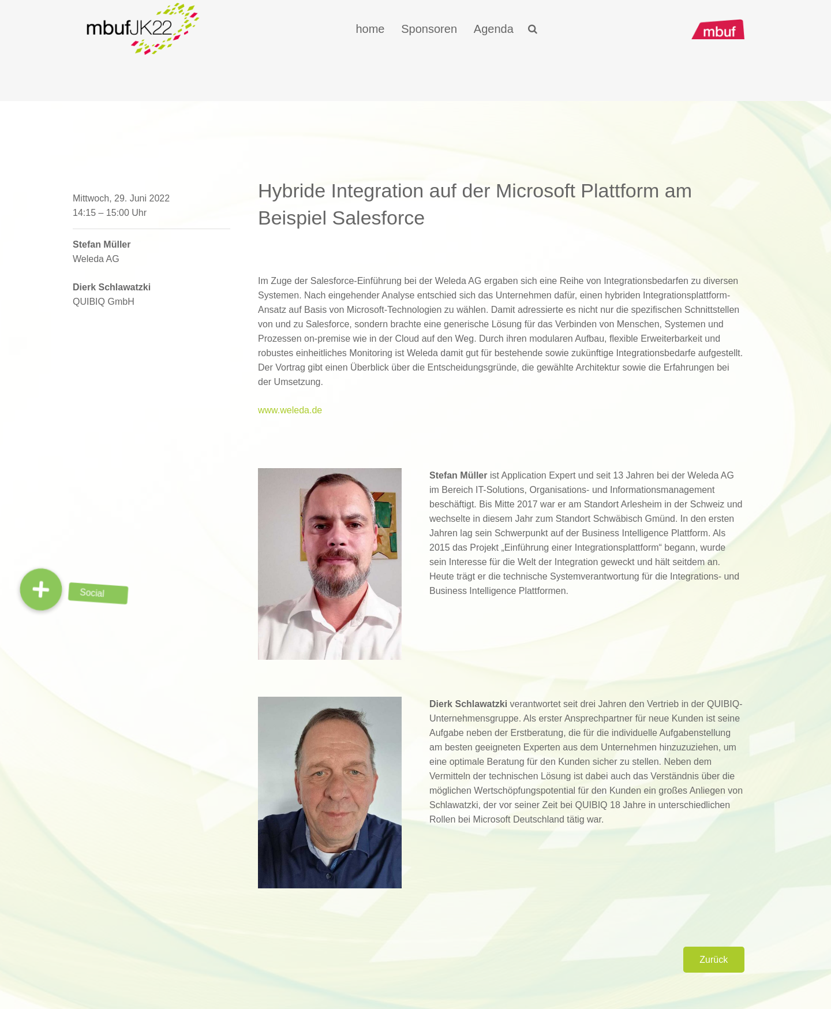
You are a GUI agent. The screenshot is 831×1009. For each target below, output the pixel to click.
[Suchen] (532, 29)
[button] (41, 589)
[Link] (143, 29)
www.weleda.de (290, 410)
